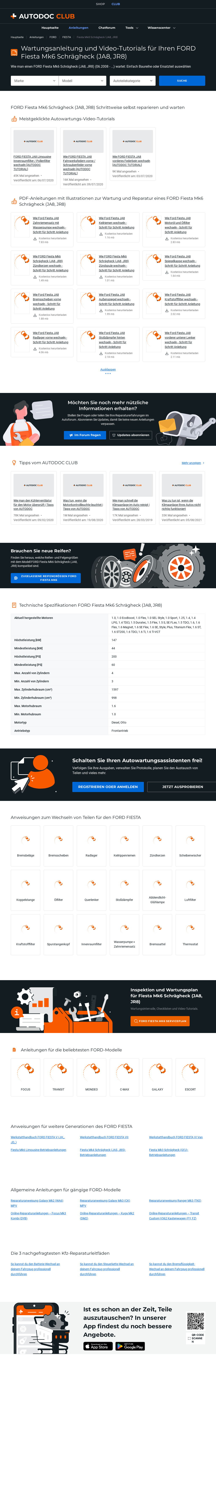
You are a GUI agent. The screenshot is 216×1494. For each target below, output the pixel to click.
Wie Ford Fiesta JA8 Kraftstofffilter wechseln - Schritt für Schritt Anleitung (182, 299)
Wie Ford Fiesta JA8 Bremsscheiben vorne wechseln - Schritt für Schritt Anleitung (47, 302)
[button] (131, 28)
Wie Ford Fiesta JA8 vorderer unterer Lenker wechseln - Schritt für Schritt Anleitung (180, 340)
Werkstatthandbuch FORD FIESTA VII (104, 1137)
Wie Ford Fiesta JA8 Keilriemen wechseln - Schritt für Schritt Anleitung (116, 222)
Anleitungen (37, 37)
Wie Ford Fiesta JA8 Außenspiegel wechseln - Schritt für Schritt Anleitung (116, 299)
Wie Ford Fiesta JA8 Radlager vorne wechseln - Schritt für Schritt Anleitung (50, 337)
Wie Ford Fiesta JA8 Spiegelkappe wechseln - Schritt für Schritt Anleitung (182, 261)
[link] (50, 28)
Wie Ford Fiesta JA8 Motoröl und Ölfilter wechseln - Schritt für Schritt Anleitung (178, 225)
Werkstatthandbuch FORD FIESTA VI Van (176, 1137)
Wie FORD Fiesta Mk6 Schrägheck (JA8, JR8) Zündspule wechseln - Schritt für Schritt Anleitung (116, 263)
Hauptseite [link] (17, 37)
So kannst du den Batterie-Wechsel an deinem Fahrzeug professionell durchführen (35, 1269)
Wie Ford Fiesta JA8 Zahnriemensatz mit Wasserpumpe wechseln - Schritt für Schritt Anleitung (50, 225)
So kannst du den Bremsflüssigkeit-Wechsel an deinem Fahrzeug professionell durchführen (176, 1269)
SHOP (100, 4)
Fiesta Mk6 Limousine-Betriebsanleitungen (38, 1150)
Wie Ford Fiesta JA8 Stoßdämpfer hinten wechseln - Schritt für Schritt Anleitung (112, 340)
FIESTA (66, 37)
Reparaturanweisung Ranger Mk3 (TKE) (175, 1200)
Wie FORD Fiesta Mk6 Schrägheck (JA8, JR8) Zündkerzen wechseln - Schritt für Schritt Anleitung (50, 263)
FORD (53, 37)
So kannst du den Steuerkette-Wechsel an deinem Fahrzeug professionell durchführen (107, 1269)
